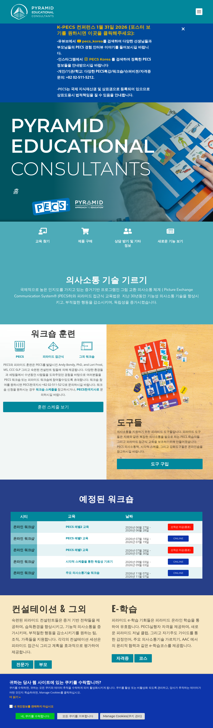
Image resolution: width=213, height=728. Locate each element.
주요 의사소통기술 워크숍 (82, 575)
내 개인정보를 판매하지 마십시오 (33, 706)
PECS (20, 359)
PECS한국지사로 (88, 392)
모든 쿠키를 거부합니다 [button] (77, 716)
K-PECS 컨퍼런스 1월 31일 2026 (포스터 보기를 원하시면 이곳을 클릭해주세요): (104, 32)
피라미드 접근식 (53, 359)
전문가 (22, 666)
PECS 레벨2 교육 (77, 529)
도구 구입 (160, 466)
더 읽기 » (15, 697)
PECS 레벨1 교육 (77, 540)
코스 (143, 660)
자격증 (122, 660)
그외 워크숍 (86, 359)
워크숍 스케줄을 (46, 392)
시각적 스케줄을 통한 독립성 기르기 (89, 564)
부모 (43, 666)
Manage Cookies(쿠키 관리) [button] (122, 716)
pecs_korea (90, 43)
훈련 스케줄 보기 (53, 409)
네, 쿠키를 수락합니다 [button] (35, 716)
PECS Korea (97, 62)
